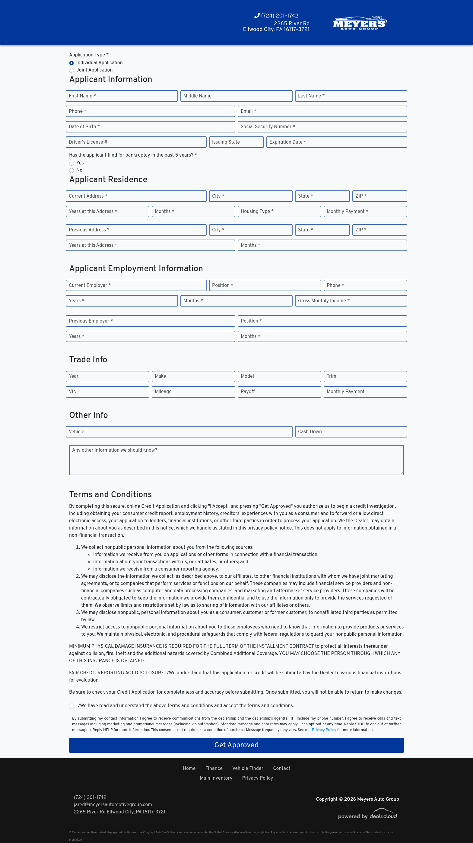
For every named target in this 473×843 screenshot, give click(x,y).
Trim (331, 377)
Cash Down (310, 432)
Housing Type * (257, 212)
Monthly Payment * (347, 212)
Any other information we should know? (114, 450)
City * (218, 196)
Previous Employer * (91, 321)
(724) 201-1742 (276, 16)
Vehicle (76, 432)
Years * (76, 301)
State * (305, 196)
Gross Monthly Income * (324, 301)
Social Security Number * (268, 127)
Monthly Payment (346, 392)
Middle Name (197, 96)
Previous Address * (89, 230)
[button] (93, 23)
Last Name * (311, 96)
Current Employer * (90, 286)
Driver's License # (88, 142)
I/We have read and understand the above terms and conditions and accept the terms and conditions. (185, 706)
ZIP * (361, 196)
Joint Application (94, 70)
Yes (80, 163)
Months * (164, 212)
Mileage (163, 392)
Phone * (77, 112)
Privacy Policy (324, 730)
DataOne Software (167, 832)
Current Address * (88, 196)
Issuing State (226, 142)
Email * (248, 112)
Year (73, 377)
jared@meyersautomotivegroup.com (113, 805)
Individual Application (99, 63)
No (79, 170)
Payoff (248, 392)
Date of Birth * (84, 127)
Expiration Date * (287, 142)
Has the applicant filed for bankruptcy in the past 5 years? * (133, 155)
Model (247, 377)
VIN (73, 392)
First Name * (82, 96)
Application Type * (89, 55)
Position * (222, 286)
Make (160, 377)
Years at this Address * (93, 212)
